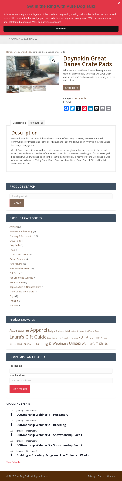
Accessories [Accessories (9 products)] (20, 330)
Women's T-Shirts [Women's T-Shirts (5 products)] (95, 343)
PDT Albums (16, 263)
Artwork (14, 226)
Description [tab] (19, 122)
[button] (54, 60)
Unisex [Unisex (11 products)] (75, 343)
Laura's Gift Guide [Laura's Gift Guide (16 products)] (28, 337)
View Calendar (13, 462)
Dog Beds (15, 245)
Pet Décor (15, 273)
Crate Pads (26, 51)
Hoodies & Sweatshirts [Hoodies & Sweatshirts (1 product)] (78, 331)
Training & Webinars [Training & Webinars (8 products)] (51, 343)
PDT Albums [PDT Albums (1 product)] (102, 338)
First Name (16, 365)
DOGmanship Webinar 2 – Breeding (41, 425)
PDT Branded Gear (19, 268)
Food (12, 249)
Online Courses (17, 259)
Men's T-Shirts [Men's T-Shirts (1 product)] (67, 338)
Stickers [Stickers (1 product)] (13, 344)
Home (9, 51)
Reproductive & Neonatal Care (25, 286)
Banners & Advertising (21, 231)
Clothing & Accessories (21, 236)
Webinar (14, 305)
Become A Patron (21, 39)
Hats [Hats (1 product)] (67, 331)
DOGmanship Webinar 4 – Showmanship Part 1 (49, 435)
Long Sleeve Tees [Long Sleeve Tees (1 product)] (54, 338)
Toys (12, 296)
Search (17, 203)
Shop (16, 51)
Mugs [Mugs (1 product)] (76, 338)
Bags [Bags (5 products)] (51, 330)
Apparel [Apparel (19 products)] (38, 330)
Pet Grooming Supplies (21, 277)
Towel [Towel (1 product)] (30, 344)
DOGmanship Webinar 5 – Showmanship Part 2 (49, 445)
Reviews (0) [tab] (36, 122)
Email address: (18, 375)
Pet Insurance (17, 282)
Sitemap (110, 476)
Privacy (91, 476)
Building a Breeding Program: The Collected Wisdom (54, 455)
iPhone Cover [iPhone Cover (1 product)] (94, 331)
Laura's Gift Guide (19, 254)
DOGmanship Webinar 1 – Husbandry (42, 415)
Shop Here (71, 87)
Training (14, 300)
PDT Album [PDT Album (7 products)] (87, 337)
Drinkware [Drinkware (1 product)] (60, 331)
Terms (101, 476)
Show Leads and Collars (22, 291)
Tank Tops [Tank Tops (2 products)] (22, 343)
